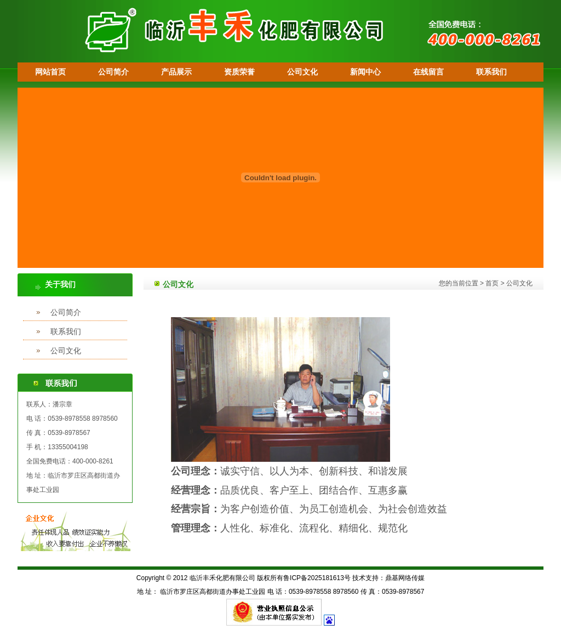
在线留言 (428, 71)
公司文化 (302, 71)
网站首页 (50, 71)
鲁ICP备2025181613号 (317, 578)
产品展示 (176, 71)
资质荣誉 (239, 71)
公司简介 (113, 71)
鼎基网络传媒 (405, 578)
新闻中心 (365, 71)
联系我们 (491, 71)
